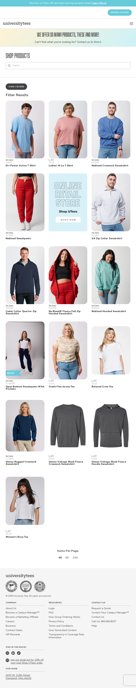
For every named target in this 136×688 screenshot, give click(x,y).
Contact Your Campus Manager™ (110, 612)
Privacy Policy (56, 621)
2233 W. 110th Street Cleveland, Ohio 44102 (18, 677)
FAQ (51, 612)
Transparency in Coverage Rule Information (66, 636)
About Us (11, 608)
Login (52, 608)
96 (67, 558)
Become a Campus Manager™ (22, 612)
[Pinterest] (13, 654)
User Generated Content (62, 630)
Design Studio (119, 12)
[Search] (68, 65)
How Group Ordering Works (64, 617)
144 (75, 558)
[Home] (16, 24)
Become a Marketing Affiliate (22, 617)
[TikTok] (19, 654)
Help (94, 625)
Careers (10, 621)
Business (11, 625)
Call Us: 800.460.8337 (104, 621)
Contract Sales (14, 630)
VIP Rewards (13, 634)
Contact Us (98, 617)
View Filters (16, 86)
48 (60, 558)
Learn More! (99, 3)
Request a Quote (101, 608)
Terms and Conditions (61, 625)
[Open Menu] (131, 23)
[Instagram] (8, 654)
